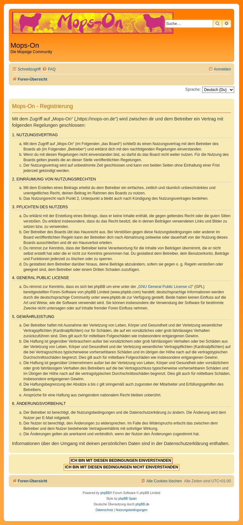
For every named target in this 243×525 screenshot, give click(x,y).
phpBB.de (142, 504)
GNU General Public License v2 (165, 286)
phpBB (105, 493)
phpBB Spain (127, 498)
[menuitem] (48, 69)
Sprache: (193, 89)
